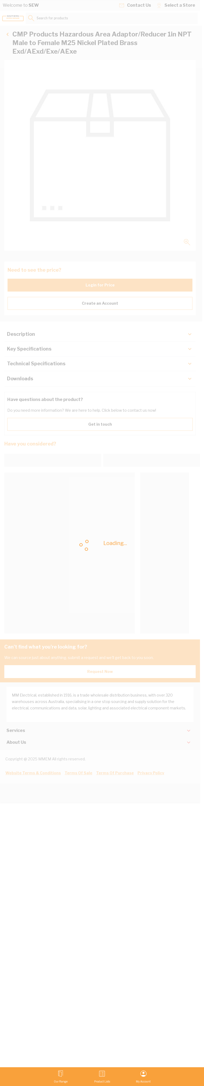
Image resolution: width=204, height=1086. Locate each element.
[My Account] (143, 1076)
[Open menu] (61, 1076)
